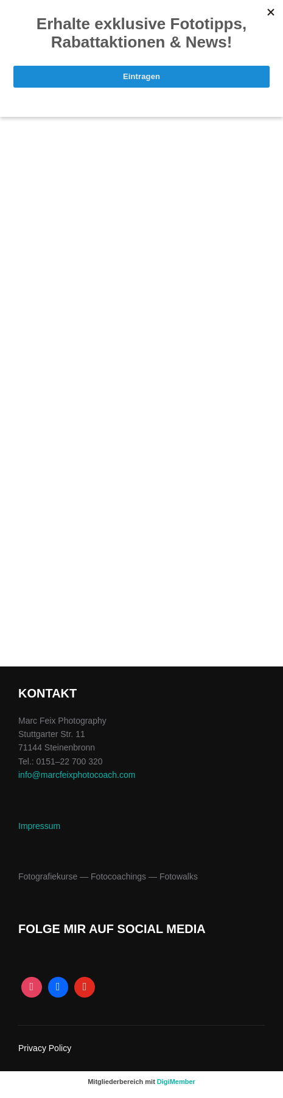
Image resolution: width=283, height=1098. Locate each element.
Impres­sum (39, 826)
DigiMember (176, 1081)
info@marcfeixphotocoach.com (76, 775)
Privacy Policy (44, 1048)
